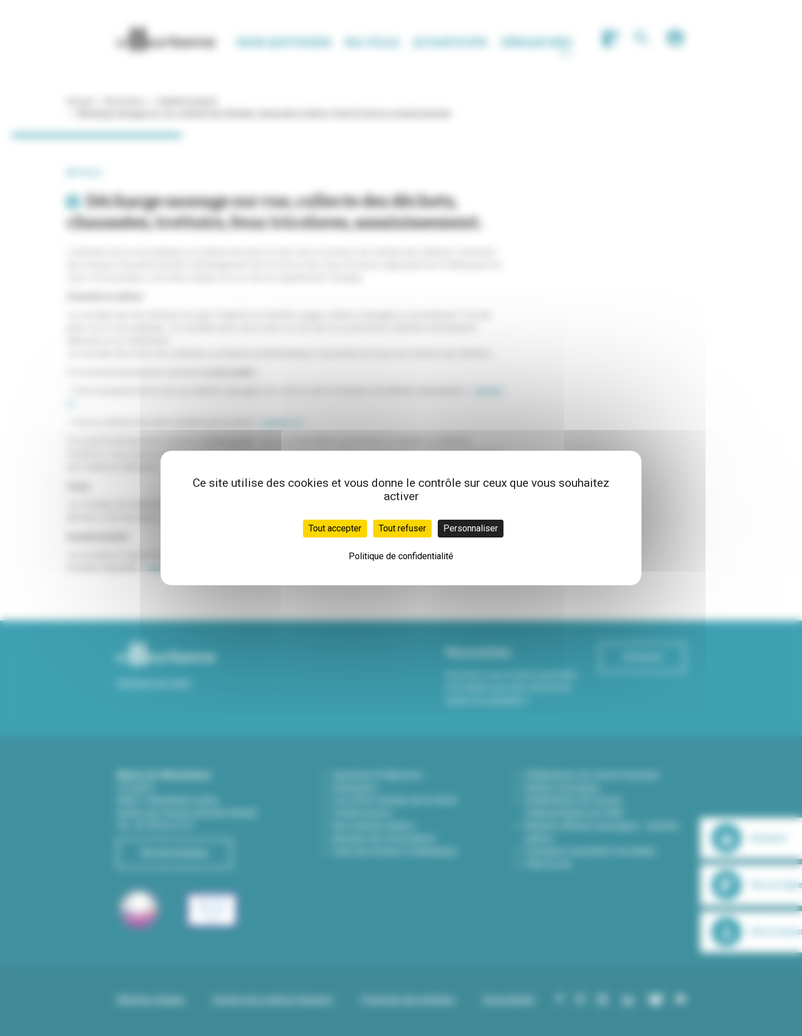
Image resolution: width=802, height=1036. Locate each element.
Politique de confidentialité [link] (401, 556)
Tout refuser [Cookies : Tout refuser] (402, 528)
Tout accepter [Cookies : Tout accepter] (335, 528)
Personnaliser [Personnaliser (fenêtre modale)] (470, 528)
